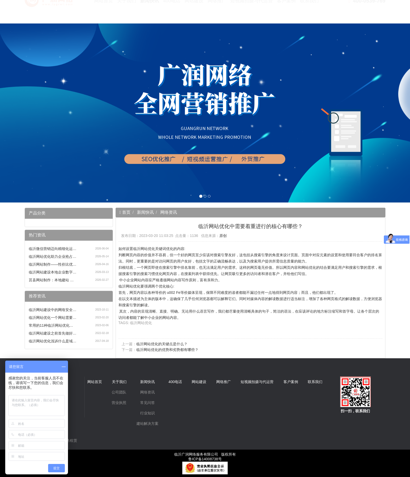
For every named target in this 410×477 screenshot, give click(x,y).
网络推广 (217, 13)
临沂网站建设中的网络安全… (52, 310)
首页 (125, 212)
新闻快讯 (149, 13)
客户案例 (286, 13)
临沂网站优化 (141, 323)
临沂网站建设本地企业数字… (52, 272)
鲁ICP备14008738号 (205, 459)
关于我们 (126, 13)
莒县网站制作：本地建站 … (51, 280)
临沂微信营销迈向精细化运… (52, 249)
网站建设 (194, 13)
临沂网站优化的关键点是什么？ (161, 344)
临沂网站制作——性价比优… (52, 264)
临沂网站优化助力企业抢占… (52, 256)
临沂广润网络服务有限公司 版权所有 (205, 454)
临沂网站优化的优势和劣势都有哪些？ (167, 350)
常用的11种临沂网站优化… (51, 325)
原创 (223, 236)
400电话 (171, 13)
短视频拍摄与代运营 (251, 13)
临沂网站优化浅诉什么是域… (52, 341)
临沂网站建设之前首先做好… (52, 333)
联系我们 (309, 13)
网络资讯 (168, 212)
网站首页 (103, 13)
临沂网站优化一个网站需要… (52, 317)
